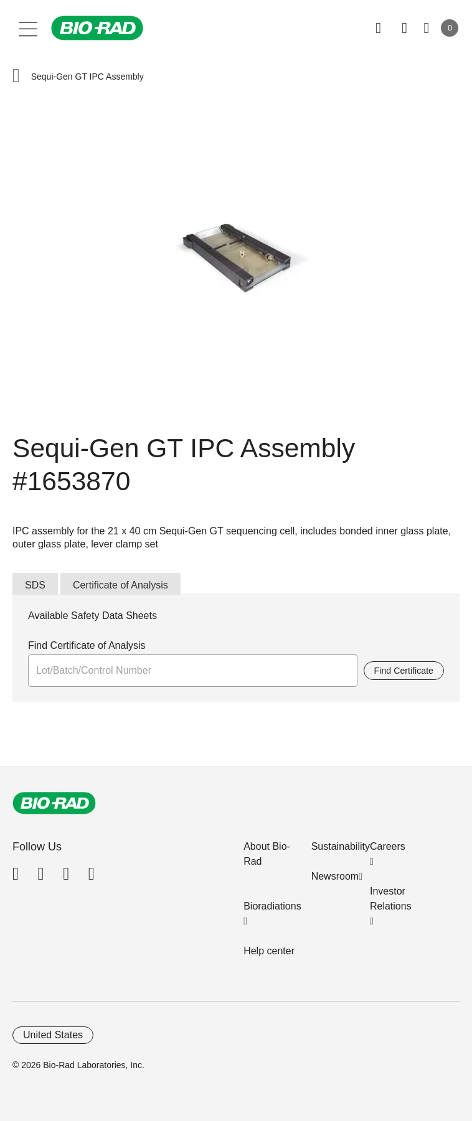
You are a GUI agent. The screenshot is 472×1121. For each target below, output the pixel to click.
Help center (269, 951)
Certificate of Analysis (120, 585)
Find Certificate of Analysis (87, 645)
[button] (16, 77)
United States (53, 1035)
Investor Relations (391, 898)
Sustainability (340, 846)
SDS (35, 585)
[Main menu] (28, 28)
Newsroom (335, 876)
